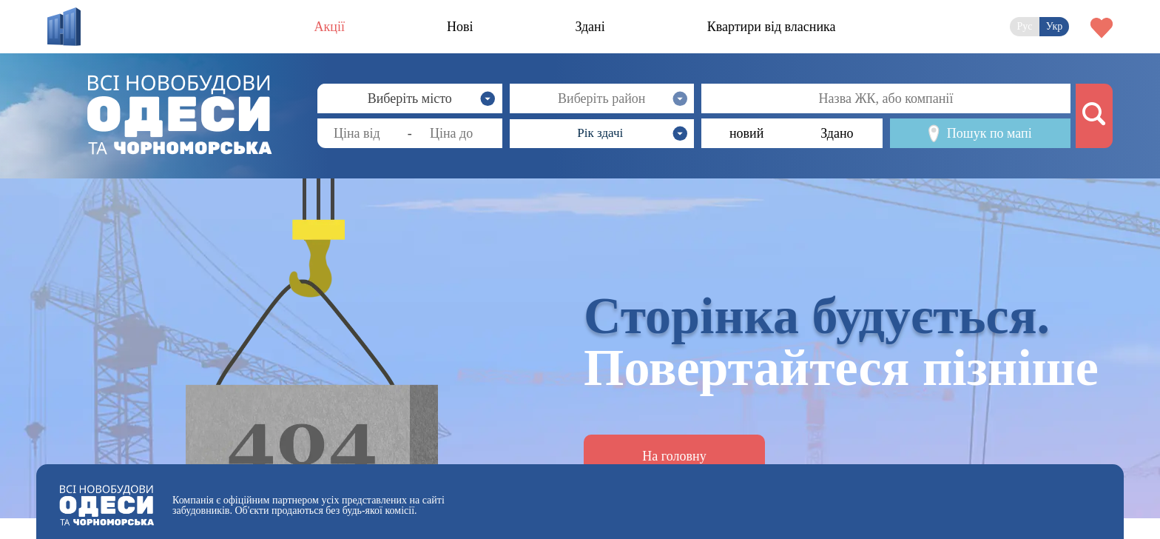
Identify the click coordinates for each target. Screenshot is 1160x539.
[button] (602, 133)
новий (746, 133)
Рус (1024, 26)
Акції (329, 26)
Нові (460, 26)
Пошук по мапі (980, 133)
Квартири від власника (771, 26)
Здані (589, 26)
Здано (836, 133)
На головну (674, 456)
